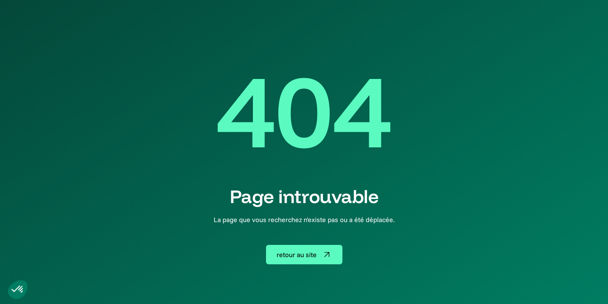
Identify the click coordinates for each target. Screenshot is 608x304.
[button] (18, 290)
